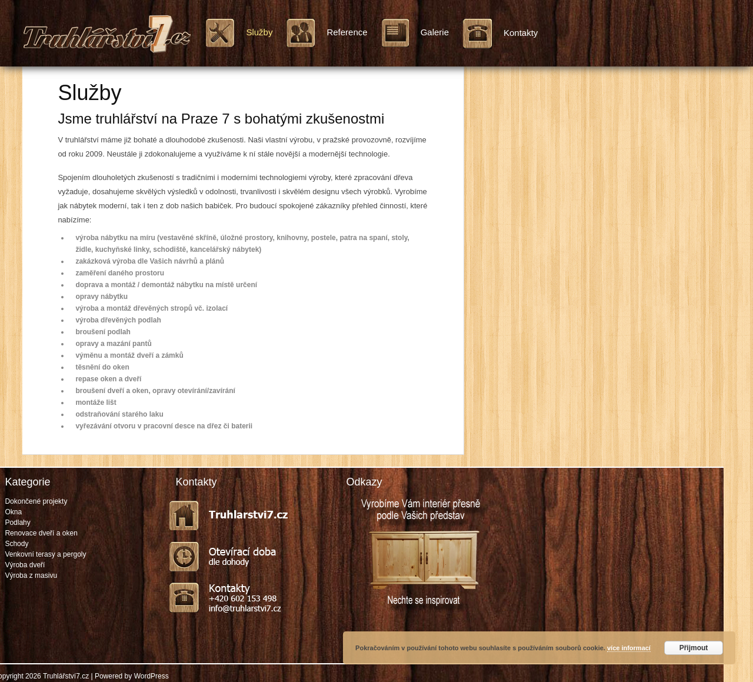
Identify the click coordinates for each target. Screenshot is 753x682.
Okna (13, 512)
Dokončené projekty (36, 501)
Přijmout (693, 648)
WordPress (151, 676)
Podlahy (17, 522)
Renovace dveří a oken (41, 533)
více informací (629, 647)
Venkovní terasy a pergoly (45, 554)
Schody (16, 544)
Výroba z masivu (31, 575)
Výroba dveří (25, 565)
